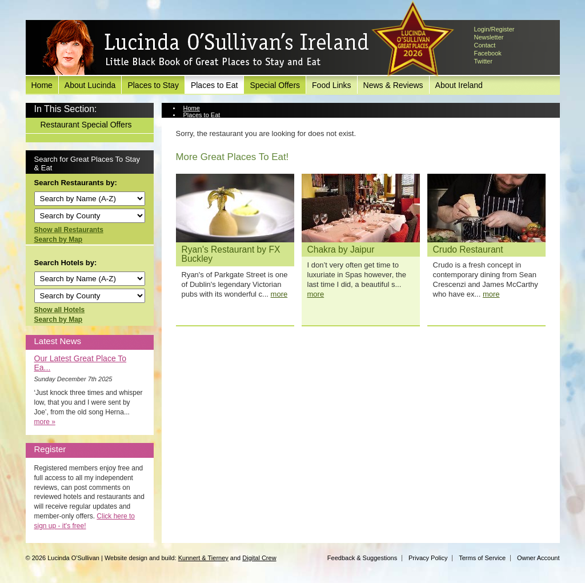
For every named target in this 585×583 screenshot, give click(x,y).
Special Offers (275, 85)
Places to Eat (214, 85)
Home (42, 85)
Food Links (331, 85)
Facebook (488, 53)
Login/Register (494, 29)
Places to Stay (153, 85)
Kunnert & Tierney (203, 557)
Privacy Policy (427, 557)
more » (44, 422)
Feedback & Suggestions (362, 557)
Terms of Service (482, 557)
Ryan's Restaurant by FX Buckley (231, 254)
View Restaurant (206, 121)
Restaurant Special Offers (86, 124)
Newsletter (489, 37)
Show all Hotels (59, 310)
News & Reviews (393, 85)
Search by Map (58, 239)
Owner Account (538, 557)
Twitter (483, 61)
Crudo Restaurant (468, 249)
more (279, 294)
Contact (485, 45)
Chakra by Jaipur (341, 249)
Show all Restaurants (68, 230)
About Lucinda (90, 85)
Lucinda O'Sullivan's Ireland (205, 48)
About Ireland (459, 85)
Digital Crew (259, 557)
